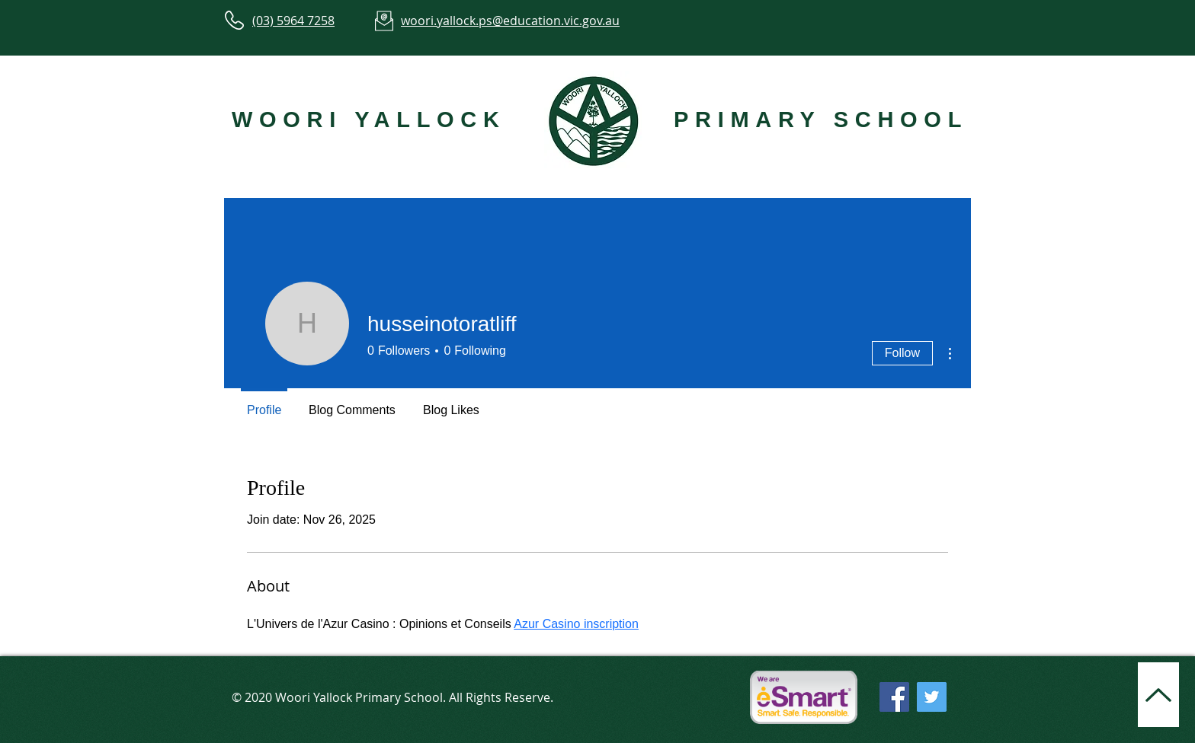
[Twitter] (932, 697)
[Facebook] (894, 697)
